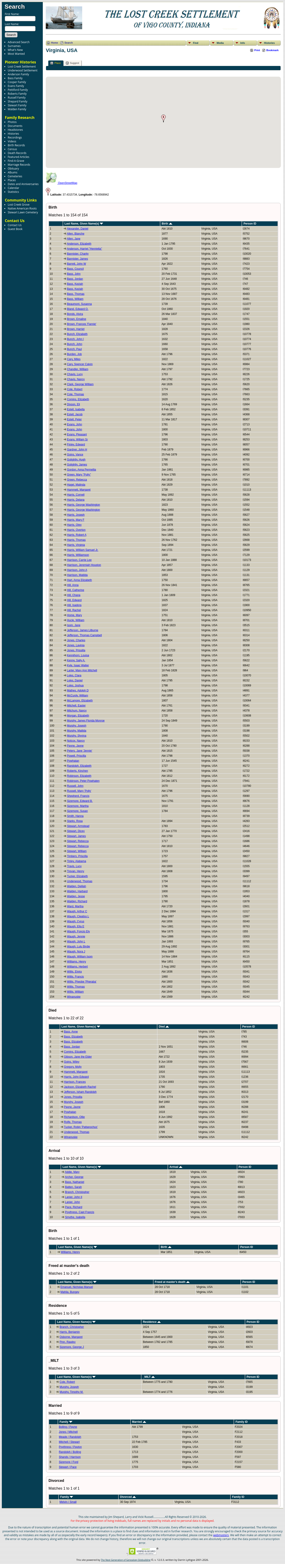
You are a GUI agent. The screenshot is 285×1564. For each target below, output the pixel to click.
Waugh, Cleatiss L (78, 916)
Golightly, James (77, 464)
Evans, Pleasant (77, 434)
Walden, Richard (77, 901)
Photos (12, 122)
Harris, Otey (74, 524)
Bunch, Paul (74, 349)
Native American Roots (22, 208)
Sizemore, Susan (77, 811)
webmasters (221, 1535)
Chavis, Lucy (75, 374)
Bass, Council (75, 268)
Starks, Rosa (75, 821)
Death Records (17, 153)
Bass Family (15, 78)
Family (66, 1421)
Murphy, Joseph (76, 725)
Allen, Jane (73, 238)
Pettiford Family (18, 90)
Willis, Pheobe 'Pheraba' (81, 981)
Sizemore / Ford (68, 1462)
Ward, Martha (75, 906)
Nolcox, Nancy (75, 740)
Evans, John (74, 424)
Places (12, 180)
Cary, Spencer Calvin (80, 364)
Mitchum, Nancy (77, 710)
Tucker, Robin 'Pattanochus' (81, 1127)
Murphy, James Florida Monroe (85, 720)
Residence (152, 1321)
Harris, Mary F (75, 519)
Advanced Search (19, 42)
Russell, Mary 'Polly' (79, 790)
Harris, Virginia (76, 545)
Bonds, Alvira (75, 314)
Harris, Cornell (75, 494)
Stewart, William (77, 851)
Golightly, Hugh (76, 459)
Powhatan (73, 760)
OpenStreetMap (61, 183)
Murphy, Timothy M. (71, 1392)
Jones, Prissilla (76, 650)
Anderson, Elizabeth (79, 243)
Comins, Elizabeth (78, 399)
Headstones (15, 130)
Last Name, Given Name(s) (83, 223)
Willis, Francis (75, 976)
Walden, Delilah (76, 886)
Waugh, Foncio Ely (78, 931)
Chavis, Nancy (75, 379)
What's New (15, 50)
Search (15, 6)
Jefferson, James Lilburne (82, 630)
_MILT (149, 1376)
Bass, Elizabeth (73, 1036)
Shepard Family (17, 101)
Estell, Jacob (74, 414)
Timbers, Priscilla (77, 856)
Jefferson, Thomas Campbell (84, 635)
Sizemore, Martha (78, 806)
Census (12, 149)
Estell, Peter (74, 419)
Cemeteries (15, 176)
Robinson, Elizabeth (79, 775)
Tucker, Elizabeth (77, 876)
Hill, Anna (73, 585)
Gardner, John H (77, 449)
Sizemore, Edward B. (80, 801)
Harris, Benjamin (70, 1332)
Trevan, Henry (75, 871)
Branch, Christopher (77, 1192)
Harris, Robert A (76, 534)
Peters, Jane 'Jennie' (79, 750)
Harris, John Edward (76, 1076)
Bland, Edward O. (77, 309)
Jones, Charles (76, 640)
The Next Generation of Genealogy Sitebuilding (125, 1559)
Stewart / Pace (67, 1467)
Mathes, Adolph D (78, 690)
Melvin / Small (67, 1502)
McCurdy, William (77, 695)
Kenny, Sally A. (76, 660)
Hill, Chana (73, 595)
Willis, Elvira (74, 971)
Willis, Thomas (76, 986)
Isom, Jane (73, 625)
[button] (163, 118)
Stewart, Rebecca (78, 841)
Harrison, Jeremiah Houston (84, 565)
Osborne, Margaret (71, 1337)
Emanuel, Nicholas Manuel (76, 1287)
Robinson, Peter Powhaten (83, 780)
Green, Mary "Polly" (79, 474)
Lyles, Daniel (74, 680)
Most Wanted (16, 54)
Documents (15, 126)
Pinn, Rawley (68, 1342)
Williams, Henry (76, 961)
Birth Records (16, 145)
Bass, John (73, 273)
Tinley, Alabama (76, 861)
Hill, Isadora (74, 605)
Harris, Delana (75, 499)
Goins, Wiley (71, 1061)
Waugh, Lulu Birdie (78, 946)
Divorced (128, 1497)
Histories (13, 134)
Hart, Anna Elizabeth (79, 580)
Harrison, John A (77, 570)
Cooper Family (17, 82)
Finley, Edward (76, 444)
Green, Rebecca (77, 479)
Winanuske (73, 996)
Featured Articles (18, 157)
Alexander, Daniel (77, 228)
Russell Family (16, 97)
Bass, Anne (71, 1031)
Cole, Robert (74, 389)
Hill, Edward (74, 600)
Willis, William (75, 991)
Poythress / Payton (70, 1447)
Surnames (14, 46)
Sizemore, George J (72, 1347)
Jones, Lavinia (75, 645)
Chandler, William (77, 369)
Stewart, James (76, 836)
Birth (167, 223)
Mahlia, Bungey (69, 1292)
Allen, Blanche (75, 233)
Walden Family (17, 109)
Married (139, 1421)
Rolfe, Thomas (73, 1122)
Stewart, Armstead (78, 826)
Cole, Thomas (75, 394)
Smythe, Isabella (75, 1217)
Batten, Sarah (73, 1187)
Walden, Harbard (77, 891)
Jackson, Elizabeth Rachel (80, 1086)
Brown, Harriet (75, 329)
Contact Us (15, 225)
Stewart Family (17, 105)
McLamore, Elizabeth (80, 700)
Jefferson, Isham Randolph (80, 1091)
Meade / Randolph (70, 1436)
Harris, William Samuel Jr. (82, 550)
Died (164, 1026)
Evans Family (16, 86)
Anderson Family (18, 74)
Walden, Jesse (76, 896)
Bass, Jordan (75, 278)
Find (195, 43)
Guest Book (15, 229)
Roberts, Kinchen (77, 770)
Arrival (176, 1167)
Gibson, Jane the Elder (78, 1056)
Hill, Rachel (74, 610)
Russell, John (75, 785)
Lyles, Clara (74, 675)
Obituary (13, 168)
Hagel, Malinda (76, 484)
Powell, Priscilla (76, 755)
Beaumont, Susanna (79, 304)
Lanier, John (72, 1202)
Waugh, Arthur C (77, 911)
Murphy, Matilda (76, 730)
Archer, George (74, 1177)
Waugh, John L (76, 941)
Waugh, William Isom (79, 956)
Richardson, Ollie (74, 1117)
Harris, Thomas (76, 539)
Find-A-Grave (16, 161)
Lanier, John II (73, 1197)
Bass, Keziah (75, 283)
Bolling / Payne (68, 1426)
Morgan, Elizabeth (78, 715)
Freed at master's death (172, 1282)
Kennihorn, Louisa (78, 655)
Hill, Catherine (75, 590)
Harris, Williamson (78, 555)
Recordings (15, 137)
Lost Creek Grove (19, 205)
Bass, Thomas (75, 294)
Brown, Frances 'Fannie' (81, 324)
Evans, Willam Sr (77, 439)
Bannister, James (77, 258)
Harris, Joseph (75, 514)
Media (220, 43)
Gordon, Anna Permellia (81, 469)
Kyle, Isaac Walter (78, 665)
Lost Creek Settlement (22, 66)
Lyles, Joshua (75, 685)
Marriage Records (19, 165)
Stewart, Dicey (75, 831)
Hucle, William (75, 620)
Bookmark (272, 50)
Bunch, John (74, 344)
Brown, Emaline (76, 319)
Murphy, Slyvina (76, 735)
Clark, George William (80, 384)
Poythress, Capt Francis (79, 1212)
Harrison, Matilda (77, 575)
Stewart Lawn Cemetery (23, 212)
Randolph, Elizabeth (79, 765)
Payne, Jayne (75, 745)
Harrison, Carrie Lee (79, 560)
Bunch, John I (75, 339)
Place (55, 63)
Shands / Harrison (70, 1457)
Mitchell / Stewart (69, 1442)
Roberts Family (17, 94)
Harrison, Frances (75, 1081)
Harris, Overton (76, 529)
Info (242, 43)
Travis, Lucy (74, 866)
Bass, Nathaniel (74, 1182)
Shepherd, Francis (78, 796)
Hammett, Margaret (78, 489)
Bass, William (75, 299)
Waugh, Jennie (76, 936)
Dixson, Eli (73, 404)
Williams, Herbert (77, 966)
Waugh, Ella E (75, 926)
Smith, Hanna (75, 816)
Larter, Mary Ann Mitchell (82, 670)
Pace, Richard (73, 1207)
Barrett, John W (76, 263)
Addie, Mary (72, 1172)
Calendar (13, 188)
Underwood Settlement (22, 70)
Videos (12, 141)
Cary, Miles (73, 359)
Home (54, 42)
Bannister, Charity (78, 253)
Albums (12, 172)
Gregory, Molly (72, 1066)
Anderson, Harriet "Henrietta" (84, 248)
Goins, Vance (75, 454)
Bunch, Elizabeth (77, 334)
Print (257, 50)
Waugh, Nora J (76, 951)
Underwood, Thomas (79, 881)
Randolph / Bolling (70, 1452)
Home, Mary (74, 615)
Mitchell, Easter (76, 705)
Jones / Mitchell (68, 1431)
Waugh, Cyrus (75, 921)
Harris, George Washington (83, 504)
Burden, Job (74, 354)
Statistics (13, 192)
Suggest (72, 63)
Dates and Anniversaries (23, 184)
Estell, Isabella (75, 409)
